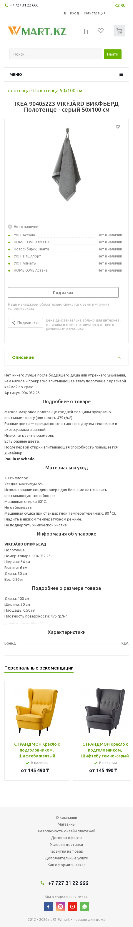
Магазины (67, 824)
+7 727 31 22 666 (24, 5)
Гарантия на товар (66, 851)
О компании (66, 817)
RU (123, 5)
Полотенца (17, 90)
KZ (117, 5)
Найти (112, 54)
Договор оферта (66, 838)
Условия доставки (66, 844)
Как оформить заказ (67, 865)
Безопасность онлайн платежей (66, 831)
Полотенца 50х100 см (57, 90)
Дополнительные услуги (66, 858)
